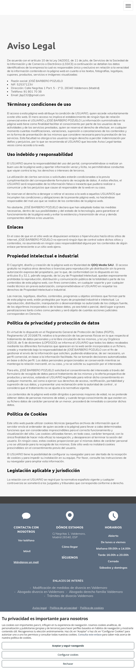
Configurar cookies (68, 654)
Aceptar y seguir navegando (68, 645)
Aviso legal (39, 607)
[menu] (128, 5)
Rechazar (68, 663)
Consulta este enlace (89, 634)
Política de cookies (92, 607)
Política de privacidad (63, 607)
